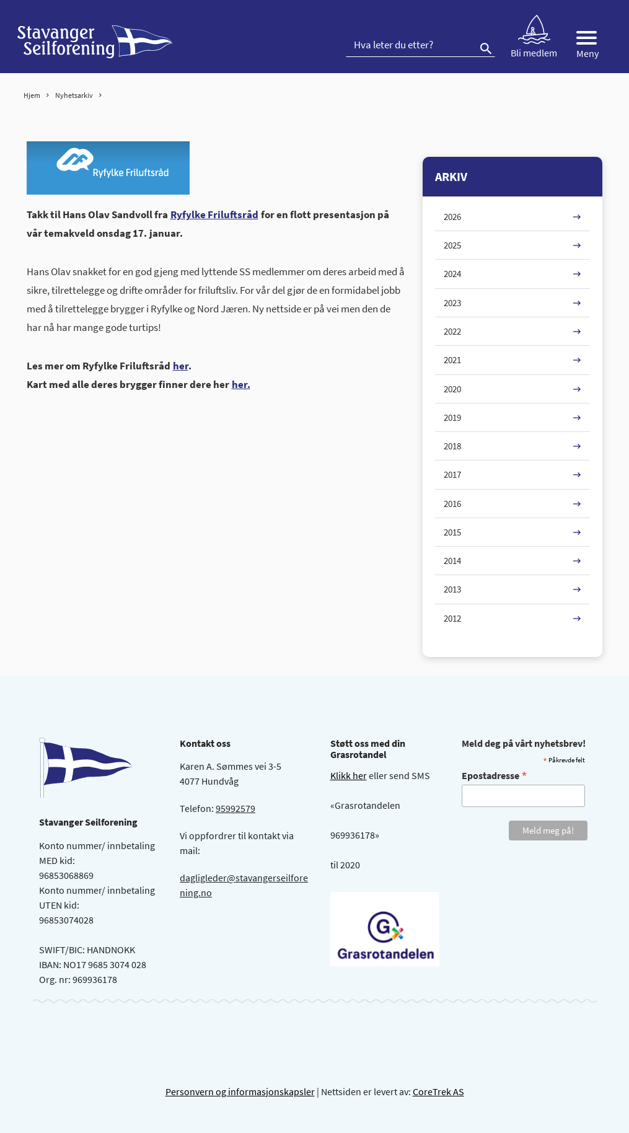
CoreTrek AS (438, 1091)
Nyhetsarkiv (74, 95)
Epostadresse (494, 775)
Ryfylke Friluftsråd (214, 214)
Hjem (32, 95)
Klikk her (348, 775)
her (180, 366)
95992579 (235, 808)
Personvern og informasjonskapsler (240, 1091)
